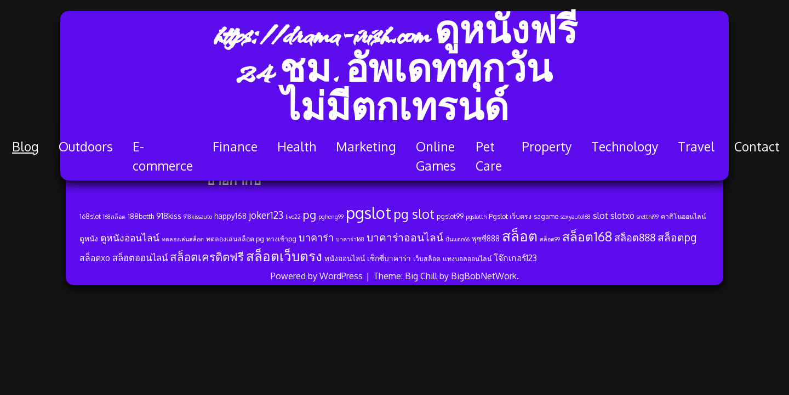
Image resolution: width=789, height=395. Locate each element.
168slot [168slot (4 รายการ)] (90, 216)
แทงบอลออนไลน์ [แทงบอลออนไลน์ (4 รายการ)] (467, 258)
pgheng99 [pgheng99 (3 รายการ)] (331, 217)
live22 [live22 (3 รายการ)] (293, 217)
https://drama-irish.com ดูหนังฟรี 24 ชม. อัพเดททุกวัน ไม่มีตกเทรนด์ (395, 74)
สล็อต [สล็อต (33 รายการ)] (520, 236)
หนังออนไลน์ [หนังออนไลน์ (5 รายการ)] (344, 258)
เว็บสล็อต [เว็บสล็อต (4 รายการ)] (427, 258)
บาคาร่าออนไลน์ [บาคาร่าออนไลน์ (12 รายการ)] (405, 237)
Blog (25, 146)
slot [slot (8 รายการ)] (600, 215)
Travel (696, 146)
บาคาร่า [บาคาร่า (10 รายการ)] (316, 237)
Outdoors (86, 146)
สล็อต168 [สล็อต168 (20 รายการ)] (587, 236)
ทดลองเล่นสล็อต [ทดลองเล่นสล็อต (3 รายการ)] (183, 239)
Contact (757, 146)
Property (546, 146)
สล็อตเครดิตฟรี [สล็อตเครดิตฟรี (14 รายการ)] (207, 257)
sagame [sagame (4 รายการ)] (546, 216)
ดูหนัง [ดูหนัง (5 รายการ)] (88, 238)
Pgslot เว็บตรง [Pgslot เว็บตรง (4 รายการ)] (510, 216)
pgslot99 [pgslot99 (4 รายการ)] (450, 216)
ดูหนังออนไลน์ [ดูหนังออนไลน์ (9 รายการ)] (129, 238)
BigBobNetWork (484, 275)
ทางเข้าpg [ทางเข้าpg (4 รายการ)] (281, 238)
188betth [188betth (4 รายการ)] (141, 216)
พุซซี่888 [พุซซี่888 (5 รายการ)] (486, 238)
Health (296, 146)
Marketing (366, 146)
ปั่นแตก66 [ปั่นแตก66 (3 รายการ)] (457, 239)
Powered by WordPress (318, 275)
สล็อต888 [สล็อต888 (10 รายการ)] (634, 237)
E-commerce (163, 155)
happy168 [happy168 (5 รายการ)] (230, 216)
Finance (235, 146)
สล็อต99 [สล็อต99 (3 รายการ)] (550, 239)
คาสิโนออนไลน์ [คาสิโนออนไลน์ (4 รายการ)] (683, 216)
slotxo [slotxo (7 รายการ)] (622, 215)
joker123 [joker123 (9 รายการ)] (266, 215)
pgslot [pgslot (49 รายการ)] (368, 212)
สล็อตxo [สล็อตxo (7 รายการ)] (94, 257)
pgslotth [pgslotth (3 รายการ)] (476, 217)
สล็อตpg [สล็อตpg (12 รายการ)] (677, 237)
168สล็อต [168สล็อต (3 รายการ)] (114, 217)
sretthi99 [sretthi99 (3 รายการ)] (648, 217)
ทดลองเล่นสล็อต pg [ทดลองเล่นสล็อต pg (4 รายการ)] (235, 238)
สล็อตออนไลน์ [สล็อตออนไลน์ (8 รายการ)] (140, 257)
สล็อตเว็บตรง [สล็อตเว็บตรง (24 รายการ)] (284, 255)
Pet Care (489, 155)
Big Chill (421, 275)
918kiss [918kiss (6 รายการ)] (168, 216)
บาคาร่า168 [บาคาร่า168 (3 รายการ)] (350, 239)
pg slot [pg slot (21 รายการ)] (413, 214)
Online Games (436, 155)
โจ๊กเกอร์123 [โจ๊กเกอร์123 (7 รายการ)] (515, 257)
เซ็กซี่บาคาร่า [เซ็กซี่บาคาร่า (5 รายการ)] (389, 258)
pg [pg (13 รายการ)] (309, 214)
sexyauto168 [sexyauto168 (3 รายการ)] (576, 217)
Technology (624, 146)
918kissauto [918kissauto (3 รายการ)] (198, 217)
